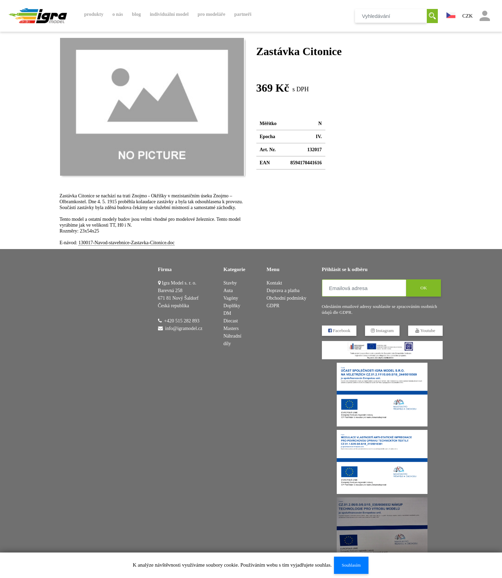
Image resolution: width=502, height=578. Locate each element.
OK (423, 287)
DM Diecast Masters (231, 321)
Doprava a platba (283, 290)
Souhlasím (351, 565)
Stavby (230, 283)
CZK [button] (467, 16)
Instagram (382, 330)
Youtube (425, 330)
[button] (450, 14)
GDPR (273, 305)
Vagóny (231, 298)
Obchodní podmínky (287, 298)
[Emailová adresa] (364, 288)
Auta (228, 290)
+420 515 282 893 (181, 320)
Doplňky (232, 305)
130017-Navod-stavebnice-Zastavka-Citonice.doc (126, 242)
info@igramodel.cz (184, 328)
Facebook (339, 330)
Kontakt (274, 283)
